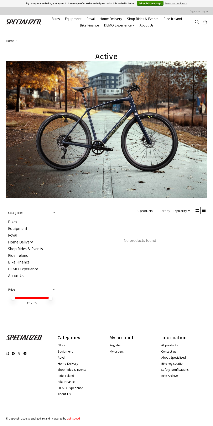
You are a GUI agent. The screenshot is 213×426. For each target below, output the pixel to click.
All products (169, 345)
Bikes (56, 19)
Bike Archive (169, 375)
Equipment (73, 19)
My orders (116, 351)
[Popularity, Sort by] (180, 211)
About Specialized (173, 357)
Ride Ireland (172, 19)
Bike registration (172, 363)
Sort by (164, 211)
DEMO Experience (23, 268)
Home (10, 41)
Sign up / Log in (199, 11)
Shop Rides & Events (143, 19)
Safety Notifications (175, 369)
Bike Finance (89, 25)
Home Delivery (111, 19)
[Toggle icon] (197, 22)
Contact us (168, 351)
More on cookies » (176, 3)
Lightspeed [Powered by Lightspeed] (73, 418)
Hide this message (150, 3)
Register (115, 345)
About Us (147, 25)
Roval (91, 19)
